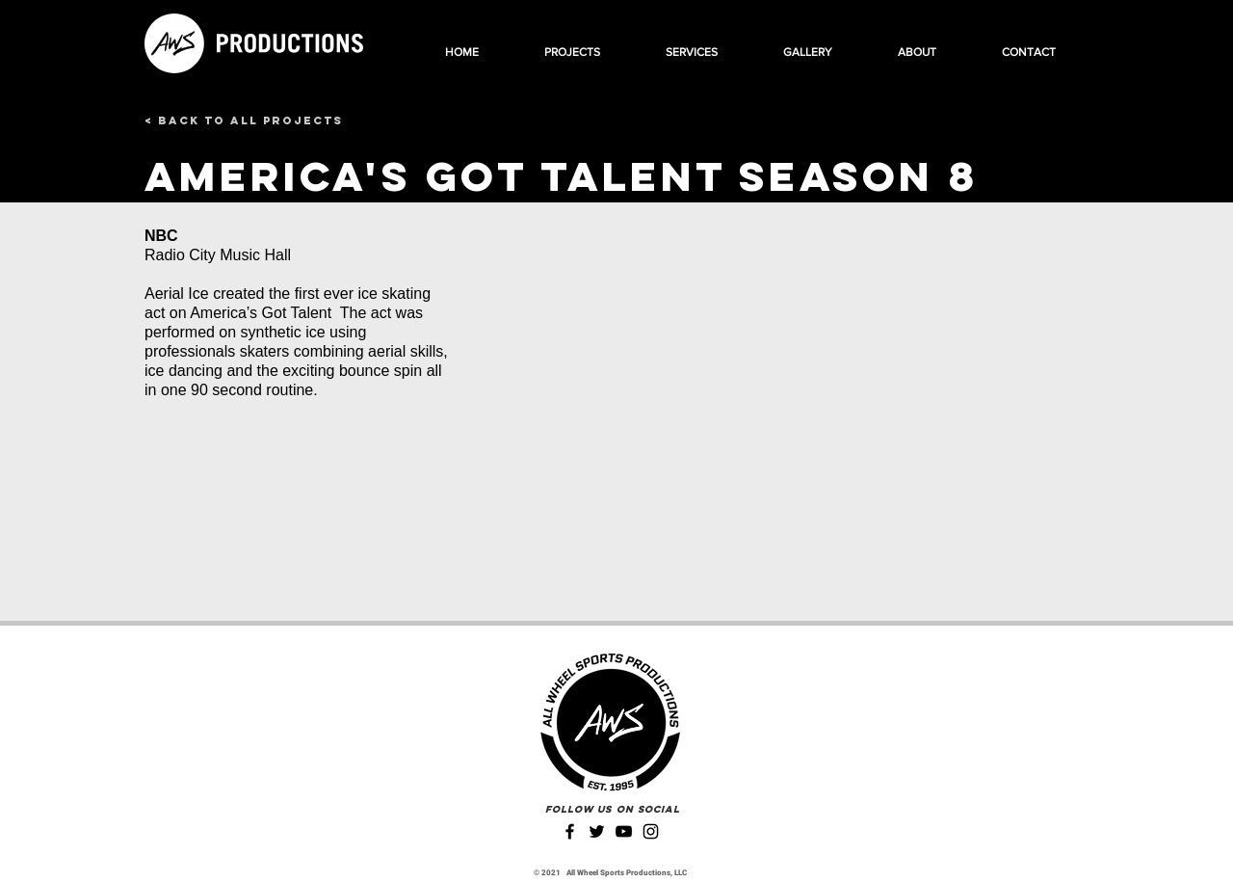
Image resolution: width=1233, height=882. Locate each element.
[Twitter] (597, 831)
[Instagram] (651, 831)
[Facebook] (570, 831)
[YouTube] (624, 831)
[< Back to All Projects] (243, 120)
